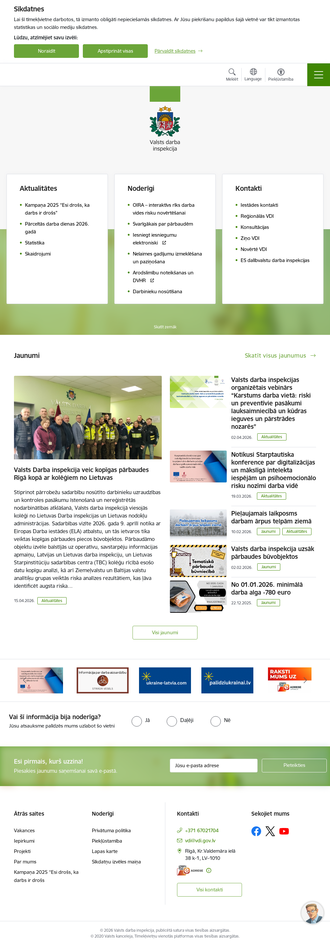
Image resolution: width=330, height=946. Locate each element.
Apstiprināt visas (115, 51)
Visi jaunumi (165, 632)
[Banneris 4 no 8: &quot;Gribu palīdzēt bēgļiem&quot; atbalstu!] (227, 680)
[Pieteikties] (294, 765)
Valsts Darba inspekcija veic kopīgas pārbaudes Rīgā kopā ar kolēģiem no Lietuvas (81, 473)
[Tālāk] (305, 680)
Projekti (22, 851)
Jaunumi (268, 531)
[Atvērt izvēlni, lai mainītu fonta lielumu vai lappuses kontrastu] (281, 76)
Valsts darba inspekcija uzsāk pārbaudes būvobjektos (272, 552)
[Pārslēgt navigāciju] (318, 74)
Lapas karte (105, 851)
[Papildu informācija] (208, 870)
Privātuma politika (111, 830)
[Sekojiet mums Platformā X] (270, 831)
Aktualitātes (38, 188)
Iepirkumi (24, 841)
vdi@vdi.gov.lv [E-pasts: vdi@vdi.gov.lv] (200, 840)
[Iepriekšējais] (24, 680)
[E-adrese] (190, 870)
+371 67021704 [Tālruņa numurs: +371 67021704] (202, 830)
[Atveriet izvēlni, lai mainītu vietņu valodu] (253, 75)
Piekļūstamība (107, 841)
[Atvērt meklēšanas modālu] (232, 76)
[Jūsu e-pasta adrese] (214, 765)
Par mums (25, 862)
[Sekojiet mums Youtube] (284, 831)
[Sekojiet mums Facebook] (256, 831)
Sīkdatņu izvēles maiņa (116, 862)
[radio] (141, 720)
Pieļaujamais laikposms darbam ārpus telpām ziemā (271, 517)
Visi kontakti (210, 890)
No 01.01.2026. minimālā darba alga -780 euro (267, 588)
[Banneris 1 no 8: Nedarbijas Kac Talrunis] (40, 680)
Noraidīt (46, 51)
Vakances (24, 830)
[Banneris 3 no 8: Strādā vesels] (165, 680)
